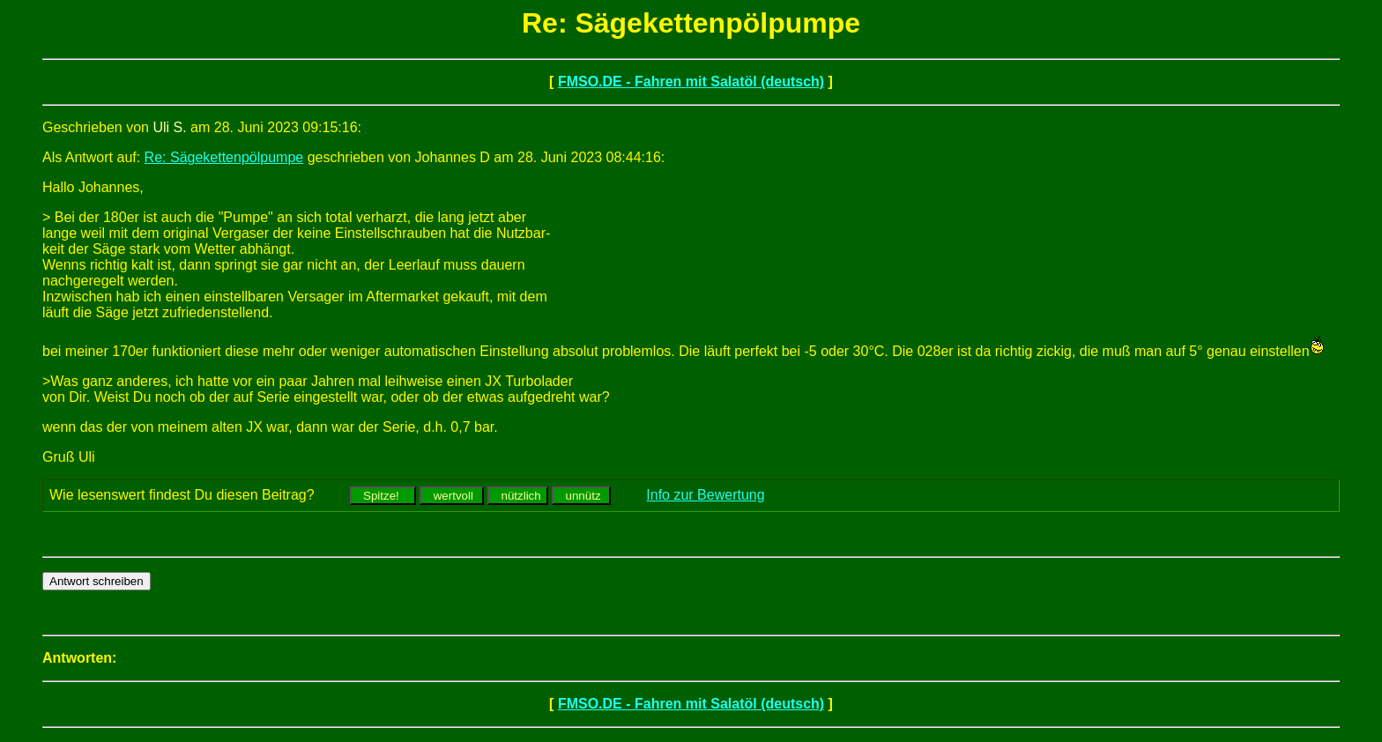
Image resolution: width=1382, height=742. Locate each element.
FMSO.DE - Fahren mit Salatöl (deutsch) (691, 81)
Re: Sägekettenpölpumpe (224, 157)
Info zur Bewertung (705, 494)
